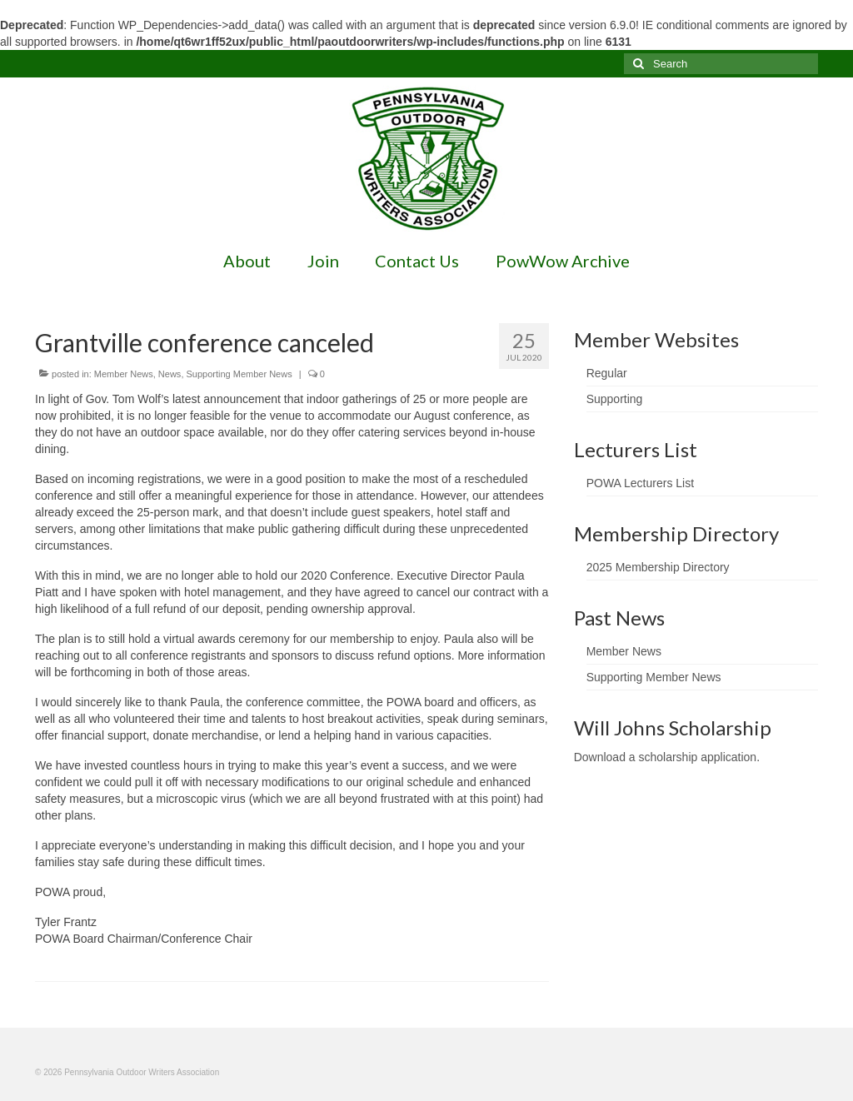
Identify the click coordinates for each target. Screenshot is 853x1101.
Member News (123, 374)
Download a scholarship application (665, 757)
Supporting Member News (239, 374)
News (170, 374)
